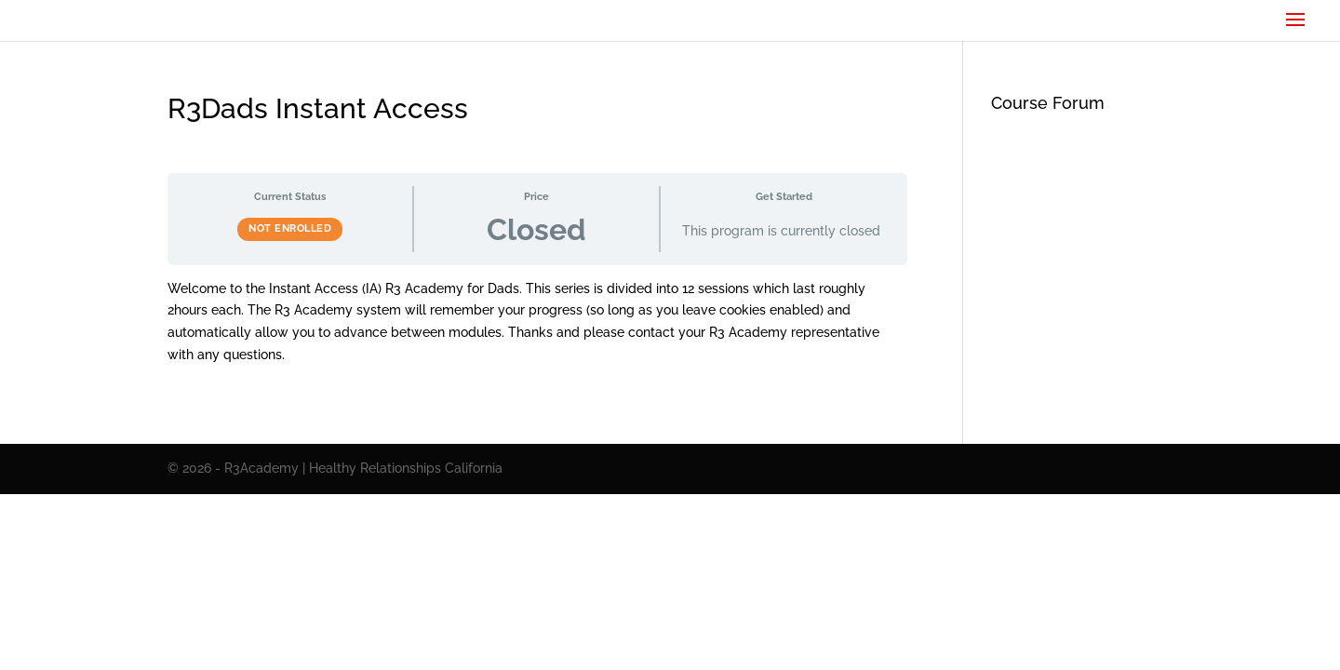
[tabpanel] (537, 322)
